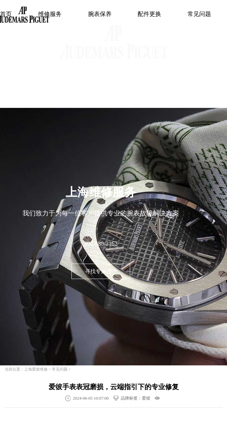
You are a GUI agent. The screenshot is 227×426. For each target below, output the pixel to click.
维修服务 (50, 14)
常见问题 (199, 14)
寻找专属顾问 (100, 271)
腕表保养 (100, 14)
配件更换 (149, 14)
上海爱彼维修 (36, 369)
